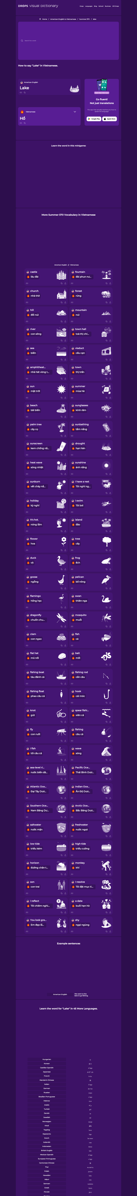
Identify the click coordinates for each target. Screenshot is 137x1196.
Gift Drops (115, 6)
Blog (95, 6)
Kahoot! (101, 6)
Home (44, 19)
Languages (88, 6)
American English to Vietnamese (63, 19)
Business (108, 6)
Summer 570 (84, 19)
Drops (82, 6)
